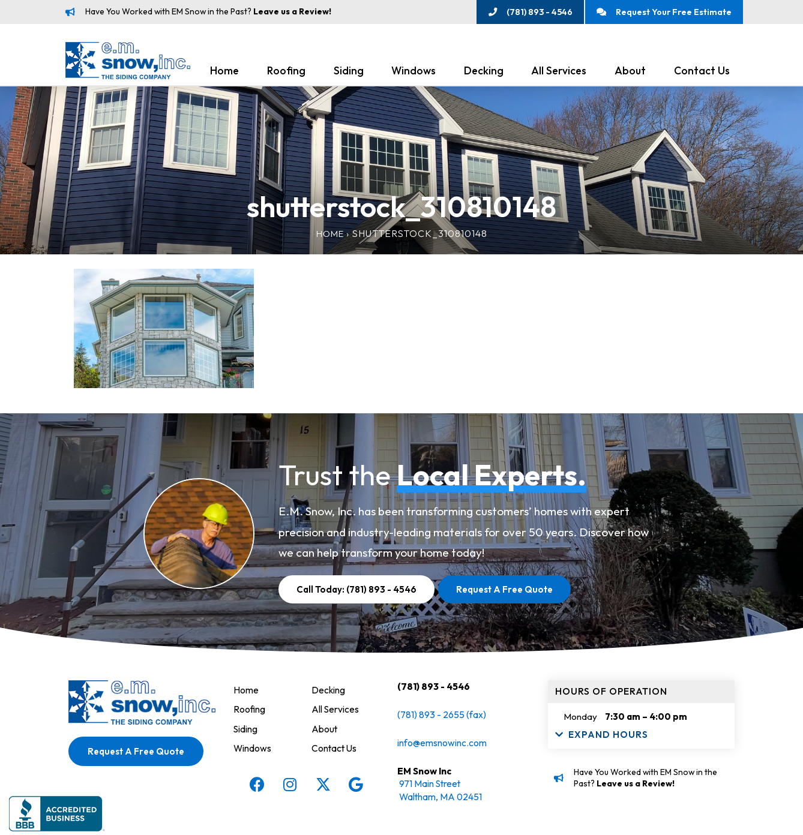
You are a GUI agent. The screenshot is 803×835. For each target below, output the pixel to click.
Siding (349, 73)
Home (224, 73)
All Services (558, 73)
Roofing (286, 73)
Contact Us (702, 73)
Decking (484, 73)
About (630, 73)
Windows (413, 73)
